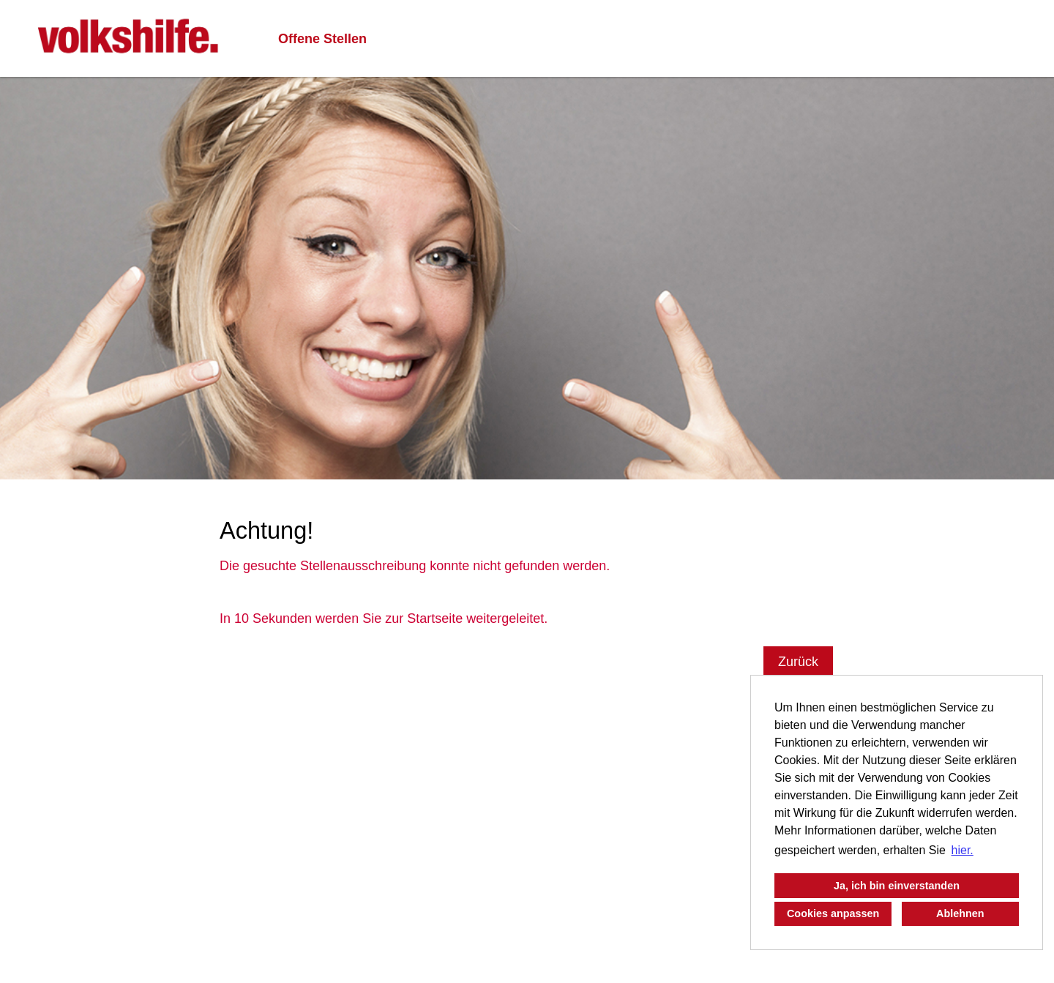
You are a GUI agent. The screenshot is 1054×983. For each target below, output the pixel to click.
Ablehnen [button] (960, 913)
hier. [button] (962, 850)
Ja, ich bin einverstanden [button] (897, 886)
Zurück (798, 661)
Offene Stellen (322, 38)
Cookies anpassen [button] (833, 913)
